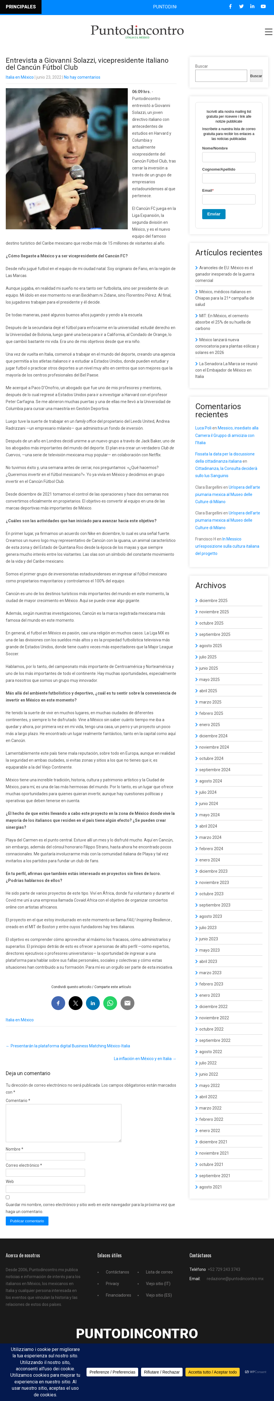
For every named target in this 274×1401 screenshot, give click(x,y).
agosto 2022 (210, 1051)
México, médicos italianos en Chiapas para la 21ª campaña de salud (224, 298)
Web (10, 1188)
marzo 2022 (210, 1108)
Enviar (214, 213)
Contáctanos (117, 1279)
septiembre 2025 (214, 634)
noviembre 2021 (214, 1153)
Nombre (14, 1156)
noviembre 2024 (214, 747)
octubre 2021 (211, 1164)
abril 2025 (208, 690)
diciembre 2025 (213, 600)
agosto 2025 (210, 645)
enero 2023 (209, 995)
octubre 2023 (211, 893)
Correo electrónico (24, 1172)
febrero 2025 (211, 713)
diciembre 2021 (213, 1142)
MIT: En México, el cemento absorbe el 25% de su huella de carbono (223, 322)
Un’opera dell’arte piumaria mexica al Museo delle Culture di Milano (227, 494)
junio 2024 (208, 803)
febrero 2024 (211, 848)
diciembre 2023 (213, 871)
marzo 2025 (210, 702)
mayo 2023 (209, 950)
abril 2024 (208, 826)
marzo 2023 (210, 972)
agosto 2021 (210, 1187)
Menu (268, 32)
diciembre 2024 (213, 736)
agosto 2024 (210, 781)
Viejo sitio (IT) (158, 1290)
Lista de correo (159, 1279)
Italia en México (20, 77)
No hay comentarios (82, 77)
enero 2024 (209, 860)
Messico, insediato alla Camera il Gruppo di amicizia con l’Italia (226, 435)
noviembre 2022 (214, 1018)
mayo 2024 (209, 815)
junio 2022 (208, 1074)
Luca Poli (203, 428)
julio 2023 (208, 927)
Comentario (18, 1100)
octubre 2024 (211, 758)
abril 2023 (208, 961)
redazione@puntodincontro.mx (235, 1285)
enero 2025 (209, 724)
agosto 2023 (210, 916)
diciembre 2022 (213, 1006)
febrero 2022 (211, 1119)
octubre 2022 (211, 1029)
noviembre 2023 (214, 882)
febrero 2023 (211, 984)
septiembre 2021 (214, 1175)
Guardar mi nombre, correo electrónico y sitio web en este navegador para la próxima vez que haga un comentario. (90, 1215)
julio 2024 (208, 792)
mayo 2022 (209, 1085)
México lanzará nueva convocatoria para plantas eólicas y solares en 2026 (227, 346)
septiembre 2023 (214, 905)
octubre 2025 (211, 623)
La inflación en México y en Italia (145, 1058)
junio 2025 (208, 668)
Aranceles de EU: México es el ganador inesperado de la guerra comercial (224, 274)
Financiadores (118, 1302)
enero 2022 (209, 1130)
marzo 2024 (210, 837)
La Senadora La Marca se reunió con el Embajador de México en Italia (226, 370)
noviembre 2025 (214, 612)
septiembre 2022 (214, 1040)
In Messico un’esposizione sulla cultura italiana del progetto (227, 546)
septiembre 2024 (214, 769)
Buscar (201, 66)
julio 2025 (208, 657)
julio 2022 (208, 1063)
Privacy (112, 1290)
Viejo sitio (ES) (159, 1302)
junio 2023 (208, 939)
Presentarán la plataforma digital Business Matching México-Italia (68, 1046)
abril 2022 (208, 1096)
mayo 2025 (209, 679)
